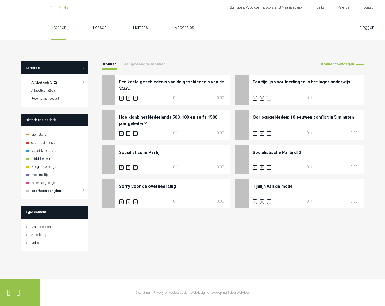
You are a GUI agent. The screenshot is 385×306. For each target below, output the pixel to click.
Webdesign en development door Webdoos (220, 293)
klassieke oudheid (43, 151)
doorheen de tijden (46, 191)
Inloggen (366, 27)
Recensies (184, 27)
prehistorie (38, 135)
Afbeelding (38, 235)
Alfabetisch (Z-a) (43, 90)
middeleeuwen (41, 159)
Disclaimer (142, 293)
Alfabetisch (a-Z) (44, 82)
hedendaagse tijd (43, 183)
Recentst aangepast (45, 98)
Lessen (99, 27)
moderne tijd (40, 175)
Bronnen (58, 27)
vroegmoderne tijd (43, 167)
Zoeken (64, 7)
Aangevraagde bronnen (144, 64)
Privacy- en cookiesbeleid (170, 293)
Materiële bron (41, 227)
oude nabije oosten (44, 143)
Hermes (140, 27)
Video (35, 243)
